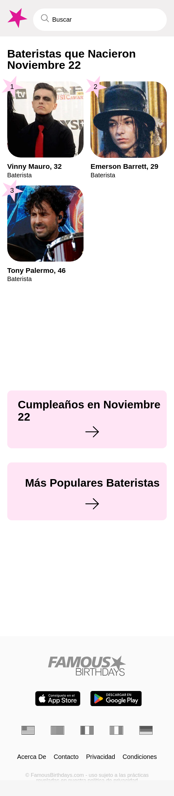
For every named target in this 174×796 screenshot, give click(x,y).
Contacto (66, 757)
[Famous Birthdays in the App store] (57, 698)
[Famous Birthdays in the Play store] (116, 698)
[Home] (86, 665)
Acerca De (31, 757)
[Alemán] (146, 730)
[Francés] (87, 730)
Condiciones (140, 757)
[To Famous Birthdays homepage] (16, 18)
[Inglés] (28, 730)
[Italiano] (116, 730)
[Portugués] (57, 730)
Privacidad (100, 757)
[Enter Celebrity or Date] (100, 19)
